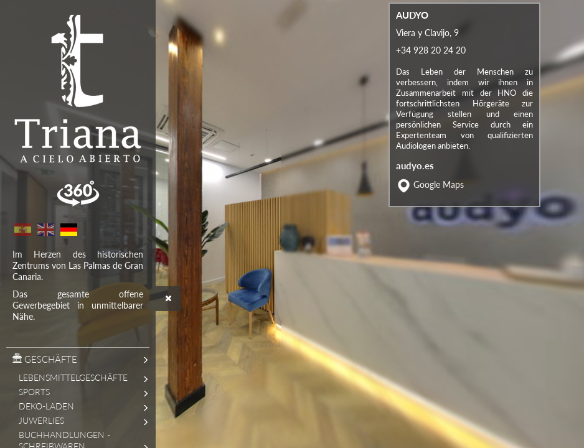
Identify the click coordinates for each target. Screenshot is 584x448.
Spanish (22, 229)
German (68, 229)
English (45, 229)
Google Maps (438, 213)
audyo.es (415, 194)
